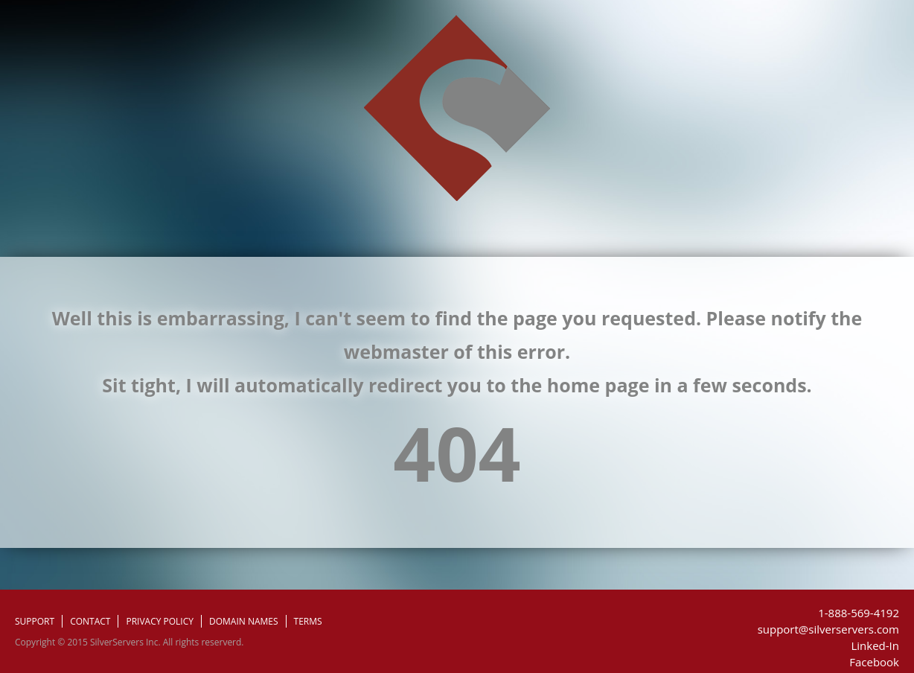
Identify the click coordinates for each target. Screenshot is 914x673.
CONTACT (90, 621)
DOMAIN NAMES (243, 621)
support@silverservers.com (828, 629)
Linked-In (875, 645)
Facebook (874, 661)
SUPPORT (34, 621)
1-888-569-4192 (858, 612)
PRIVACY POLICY (160, 621)
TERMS (308, 621)
